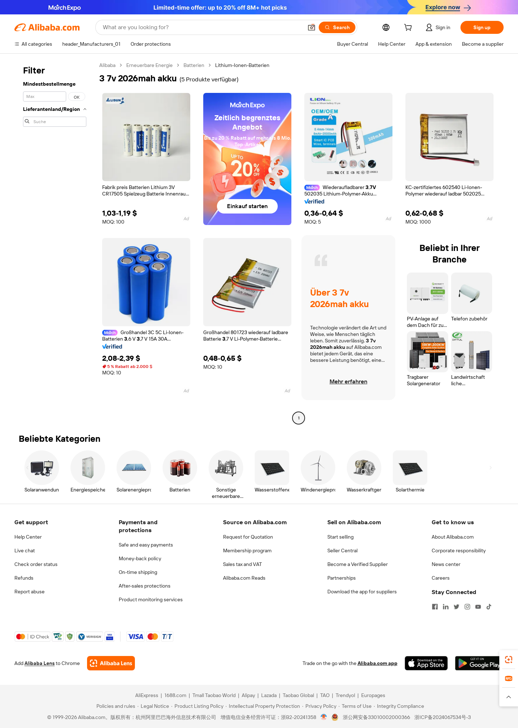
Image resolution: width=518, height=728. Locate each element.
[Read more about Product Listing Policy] (197, 706)
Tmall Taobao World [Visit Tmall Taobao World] (214, 695)
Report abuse (29, 591)
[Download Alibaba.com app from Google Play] (479, 663)
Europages (373, 695)
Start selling (340, 537)
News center (446, 564)
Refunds (23, 578)
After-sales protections (145, 586)
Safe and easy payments (146, 545)
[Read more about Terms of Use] (355, 706)
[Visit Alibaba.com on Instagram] (467, 606)
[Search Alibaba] (202, 27)
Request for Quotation (248, 537)
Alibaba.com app (377, 663)
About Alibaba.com (453, 537)
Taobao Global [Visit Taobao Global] (298, 695)
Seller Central (342, 550)
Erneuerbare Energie (149, 65)
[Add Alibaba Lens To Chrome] (111, 663)
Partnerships (341, 578)
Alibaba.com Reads (244, 578)
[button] (311, 27)
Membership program (247, 550)
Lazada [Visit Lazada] (269, 695)
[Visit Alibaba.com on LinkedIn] (445, 606)
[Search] (337, 27)
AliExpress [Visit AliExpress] (146, 695)
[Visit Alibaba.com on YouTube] (478, 606)
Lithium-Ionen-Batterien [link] (242, 65)
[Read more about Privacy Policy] (319, 706)
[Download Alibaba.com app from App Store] (426, 663)
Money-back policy (140, 558)
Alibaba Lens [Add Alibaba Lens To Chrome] (39, 663)
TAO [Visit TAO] (325, 695)
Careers (441, 578)
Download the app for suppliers (362, 591)
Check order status (36, 564)
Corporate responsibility (459, 550)
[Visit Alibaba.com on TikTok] (489, 606)
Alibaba (107, 65)
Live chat (24, 550)
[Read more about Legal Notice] (153, 706)
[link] (508, 659)
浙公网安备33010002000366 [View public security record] (376, 717)
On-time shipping (138, 572)
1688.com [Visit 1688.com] (175, 695)
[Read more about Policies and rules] (114, 706)
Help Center (28, 537)
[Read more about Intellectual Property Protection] (263, 706)
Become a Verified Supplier (357, 564)
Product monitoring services (151, 599)
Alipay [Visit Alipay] (248, 695)
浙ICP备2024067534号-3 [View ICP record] (442, 717)
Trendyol (345, 695)
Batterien (193, 65)
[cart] (409, 28)
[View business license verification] (324, 717)
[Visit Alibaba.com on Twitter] (456, 606)
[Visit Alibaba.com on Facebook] (435, 606)
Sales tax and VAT (242, 564)
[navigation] (55, 242)
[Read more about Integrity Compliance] (399, 706)
